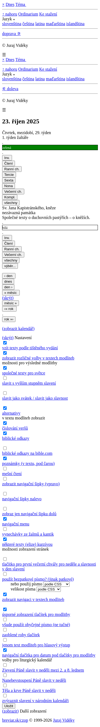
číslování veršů (15, 428)
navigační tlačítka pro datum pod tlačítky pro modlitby (48, 655)
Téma (20, 4)
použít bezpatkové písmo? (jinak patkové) (38, 579)
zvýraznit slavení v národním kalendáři (35, 700)
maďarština (55, 23)
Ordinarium (28, 14)
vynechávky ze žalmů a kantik (28, 534)
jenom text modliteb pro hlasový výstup (36, 645)
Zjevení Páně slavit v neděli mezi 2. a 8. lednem (43, 670)
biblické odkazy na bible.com (27, 453)
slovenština (11, 23)
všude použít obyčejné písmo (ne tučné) (36, 624)
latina (40, 23)
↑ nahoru (9, 14)
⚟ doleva (10, 88)
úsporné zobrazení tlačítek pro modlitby (36, 614)
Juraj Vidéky (64, 720)
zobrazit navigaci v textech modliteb (33, 599)
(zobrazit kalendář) (18, 328)
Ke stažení (48, 14)
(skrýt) (8, 298)
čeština (28, 23)
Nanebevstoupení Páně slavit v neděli (34, 680)
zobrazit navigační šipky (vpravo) (30, 484)
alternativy (11, 413)
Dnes (10, 4)
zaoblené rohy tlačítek (21, 635)
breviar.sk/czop (15, 720)
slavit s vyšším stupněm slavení (29, 383)
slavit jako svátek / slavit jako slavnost (35, 398)
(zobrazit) (10, 711)
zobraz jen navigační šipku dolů (29, 514)
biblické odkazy (15, 438)
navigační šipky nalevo (22, 499)
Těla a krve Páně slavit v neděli (29, 690)
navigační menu (15, 524)
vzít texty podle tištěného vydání (30, 348)
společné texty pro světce (23, 373)
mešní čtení (12, 473)
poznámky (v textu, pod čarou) (28, 463)
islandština (75, 23)
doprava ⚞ (11, 33)
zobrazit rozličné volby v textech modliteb (38, 358)
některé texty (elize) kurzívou (27, 544)
